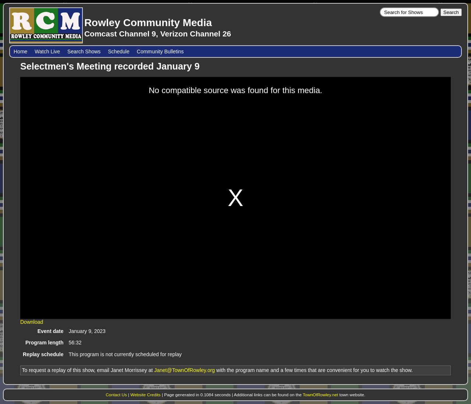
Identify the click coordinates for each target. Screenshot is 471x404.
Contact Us (116, 394)
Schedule (118, 51)
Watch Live (47, 51)
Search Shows (83, 51)
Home (20, 51)
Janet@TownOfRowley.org (184, 370)
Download (31, 322)
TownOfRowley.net (320, 394)
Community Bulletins (160, 51)
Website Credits (145, 394)
